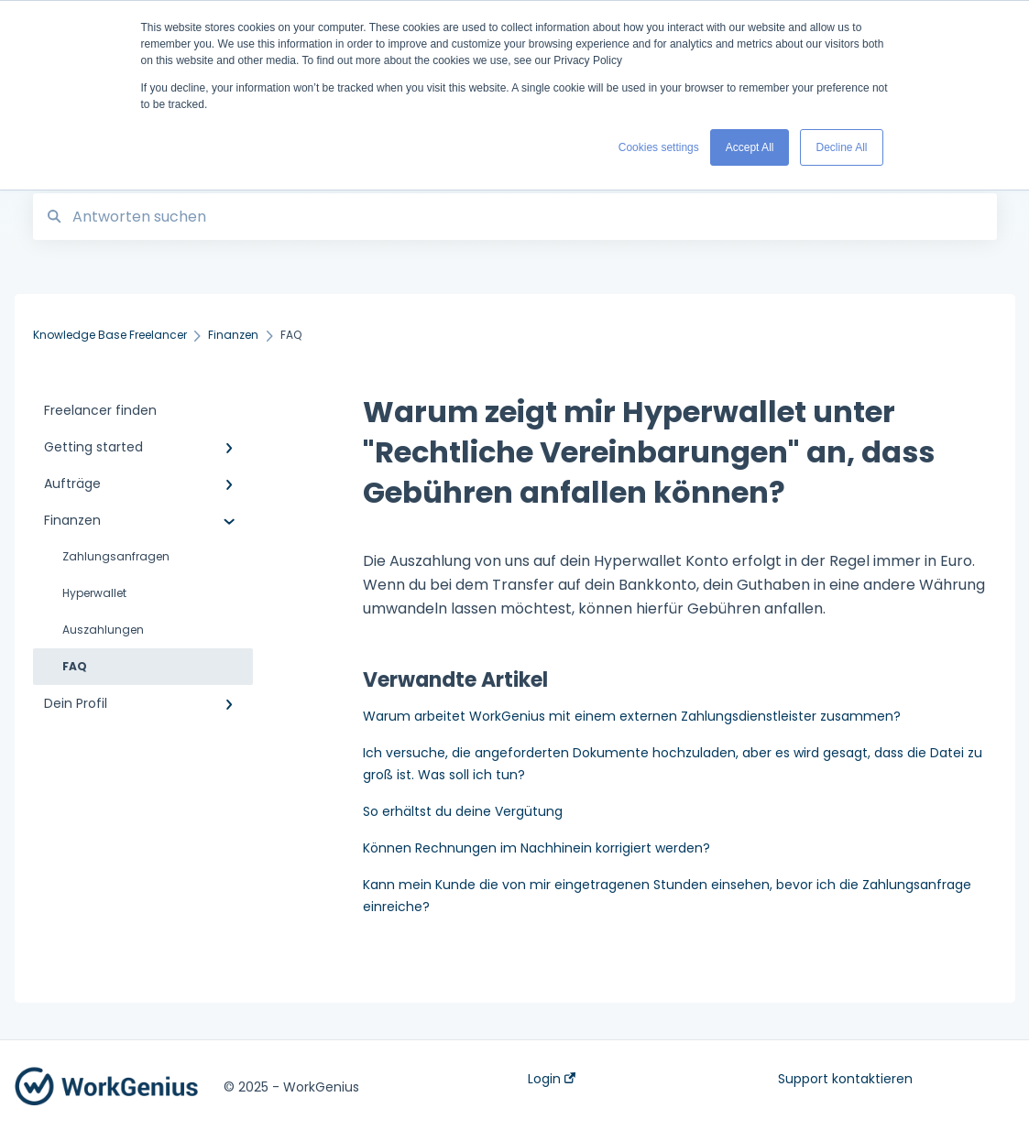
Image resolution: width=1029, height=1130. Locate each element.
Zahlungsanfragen (116, 556)
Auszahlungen (103, 629)
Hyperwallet (94, 593)
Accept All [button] (750, 147)
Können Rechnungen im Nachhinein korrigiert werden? (536, 848)
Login (551, 1078)
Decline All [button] (841, 147)
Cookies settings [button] (658, 147)
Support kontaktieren (845, 1078)
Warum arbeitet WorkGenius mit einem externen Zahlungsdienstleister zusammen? (632, 716)
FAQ (74, 666)
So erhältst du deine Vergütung (463, 811)
